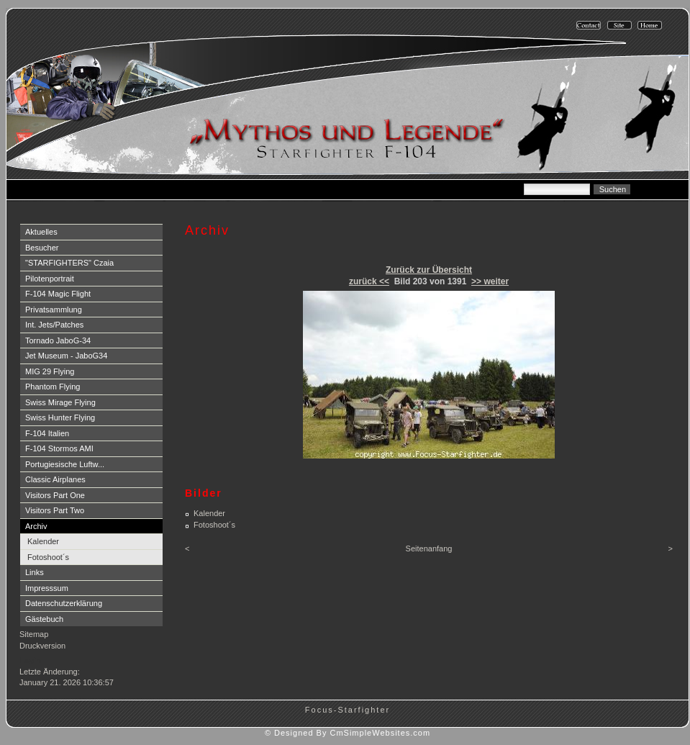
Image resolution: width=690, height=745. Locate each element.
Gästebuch (44, 619)
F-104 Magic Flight (58, 293)
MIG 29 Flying (49, 371)
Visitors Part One (55, 495)
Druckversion (42, 645)
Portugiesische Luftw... (64, 464)
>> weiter (490, 281)
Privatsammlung (53, 309)
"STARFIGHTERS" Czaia (69, 262)
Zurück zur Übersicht (429, 270)
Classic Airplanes (55, 479)
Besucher (41, 247)
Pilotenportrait (49, 278)
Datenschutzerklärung (63, 603)
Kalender (43, 541)
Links (34, 572)
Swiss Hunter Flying (60, 417)
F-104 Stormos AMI (59, 448)
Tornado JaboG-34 (58, 340)
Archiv (36, 526)
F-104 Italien (47, 433)
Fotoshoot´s (48, 557)
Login (30, 660)
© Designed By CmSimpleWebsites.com (347, 732)
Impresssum (46, 588)
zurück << (369, 281)
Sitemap (33, 634)
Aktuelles (41, 231)
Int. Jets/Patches (54, 324)
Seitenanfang (429, 548)
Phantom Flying (52, 386)
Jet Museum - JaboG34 (66, 355)
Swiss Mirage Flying (60, 402)
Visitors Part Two (54, 510)
